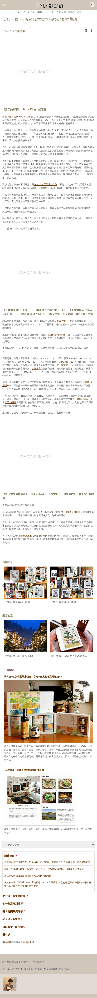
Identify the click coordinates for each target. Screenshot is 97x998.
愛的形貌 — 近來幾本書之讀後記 (69, 655)
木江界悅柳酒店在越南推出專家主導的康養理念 (28, 875)
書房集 (40, 12)
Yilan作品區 (29, 12)
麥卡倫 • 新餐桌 (11, 919)
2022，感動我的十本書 (63, 602)
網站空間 (6, 942)
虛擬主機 (29, 942)
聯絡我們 (40, 961)
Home (18, 12)
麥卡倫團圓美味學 (12, 911)
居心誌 (6, 934)
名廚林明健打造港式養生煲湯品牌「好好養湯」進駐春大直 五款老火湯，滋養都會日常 (47, 862)
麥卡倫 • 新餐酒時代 (13, 896)
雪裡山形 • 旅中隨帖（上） (19, 655)
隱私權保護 (17, 961)
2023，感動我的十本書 (17, 602)
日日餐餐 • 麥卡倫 (12, 927)
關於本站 (6, 961)
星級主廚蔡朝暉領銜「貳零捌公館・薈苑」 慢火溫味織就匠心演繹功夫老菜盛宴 (44, 868)
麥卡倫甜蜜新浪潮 (12, 903)
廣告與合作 (29, 961)
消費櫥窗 (10, 855)
